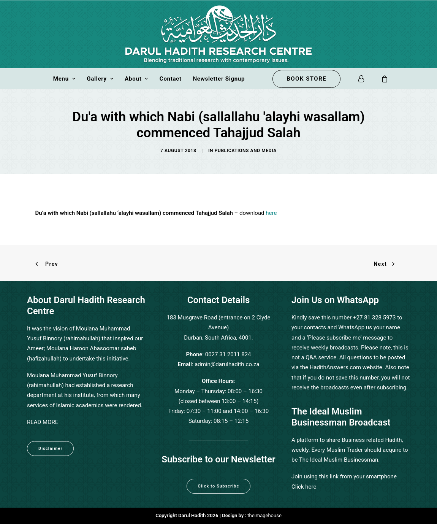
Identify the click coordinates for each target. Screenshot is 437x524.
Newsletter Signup (219, 78)
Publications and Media (246, 150)
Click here (303, 486)
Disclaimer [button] (50, 448)
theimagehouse (264, 515)
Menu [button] (64, 78)
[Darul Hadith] (218, 34)
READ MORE (42, 422)
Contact (171, 78)
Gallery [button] (100, 78)
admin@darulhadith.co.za (227, 364)
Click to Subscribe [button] (218, 486)
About (136, 78)
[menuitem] (64, 78)
